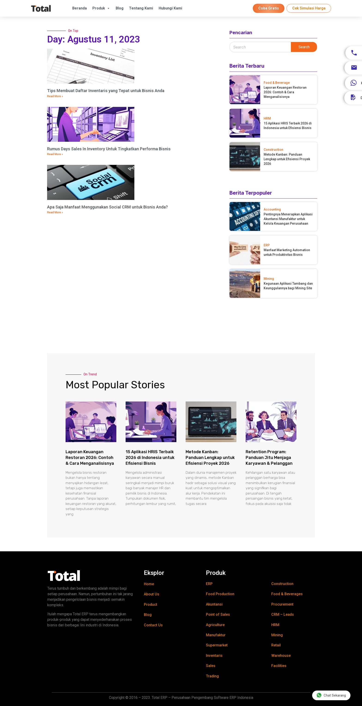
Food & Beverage (277, 82)
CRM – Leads (282, 614)
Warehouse (281, 655)
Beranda (79, 8)
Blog (120, 8)
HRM (267, 118)
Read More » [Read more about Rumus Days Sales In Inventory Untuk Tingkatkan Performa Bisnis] (55, 154)
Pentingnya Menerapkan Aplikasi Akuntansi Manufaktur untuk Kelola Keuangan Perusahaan (288, 218)
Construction (273, 149)
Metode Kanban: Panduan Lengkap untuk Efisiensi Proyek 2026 (287, 159)
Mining (269, 279)
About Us (151, 594)
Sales (210, 666)
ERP (267, 245)
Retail (276, 645)
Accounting (272, 209)
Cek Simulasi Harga (309, 8)
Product (150, 604)
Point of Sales (218, 614)
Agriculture (215, 625)
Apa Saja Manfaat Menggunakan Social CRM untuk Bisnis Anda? (107, 207)
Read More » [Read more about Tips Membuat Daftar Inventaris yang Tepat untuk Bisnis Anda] (55, 96)
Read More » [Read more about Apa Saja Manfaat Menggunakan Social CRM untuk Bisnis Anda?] (55, 212)
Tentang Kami (141, 8)
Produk (101, 8)
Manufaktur (216, 635)
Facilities (279, 666)
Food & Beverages (287, 594)
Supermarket (217, 645)
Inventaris (214, 655)
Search (304, 47)
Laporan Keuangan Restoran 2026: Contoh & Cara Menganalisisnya (285, 92)
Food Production (220, 594)
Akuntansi (214, 604)
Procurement (282, 604)
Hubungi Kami (170, 8)
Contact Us (153, 625)
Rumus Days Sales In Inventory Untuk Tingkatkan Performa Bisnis (109, 148)
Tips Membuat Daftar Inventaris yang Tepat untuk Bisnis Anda (105, 90)
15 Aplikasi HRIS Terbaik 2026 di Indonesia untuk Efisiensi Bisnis (150, 457)
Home (149, 584)
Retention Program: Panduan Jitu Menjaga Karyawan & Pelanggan (269, 457)
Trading (212, 676)
